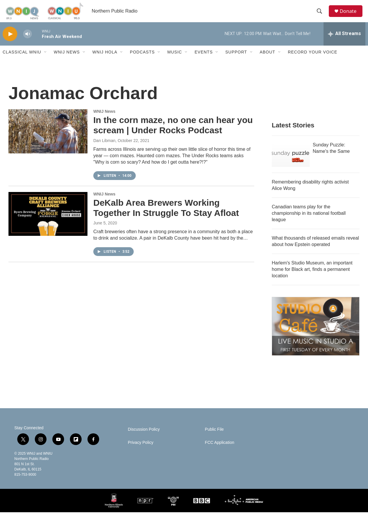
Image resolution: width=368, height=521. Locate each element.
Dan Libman (104, 149)
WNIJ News (67, 60)
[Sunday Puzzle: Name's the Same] (291, 163)
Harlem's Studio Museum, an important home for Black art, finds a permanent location (312, 278)
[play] (10, 42)
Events (204, 60)
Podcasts (142, 60)
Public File (214, 438)
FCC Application (219, 451)
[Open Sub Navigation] (45, 60)
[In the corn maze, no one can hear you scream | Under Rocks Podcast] (47, 140)
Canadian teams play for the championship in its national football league (309, 222)
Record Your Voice (312, 60)
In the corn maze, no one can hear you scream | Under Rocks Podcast (173, 134)
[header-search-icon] (321, 15)
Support (236, 60)
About (267, 60)
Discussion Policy (144, 438)
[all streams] (344, 42)
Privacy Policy (140, 451)
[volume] (27, 42)
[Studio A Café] (315, 335)
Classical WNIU (22, 60)
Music (174, 60)
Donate (350, 15)
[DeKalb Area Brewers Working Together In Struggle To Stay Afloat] (47, 222)
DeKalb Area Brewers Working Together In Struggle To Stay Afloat (166, 216)
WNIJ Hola (104, 60)
